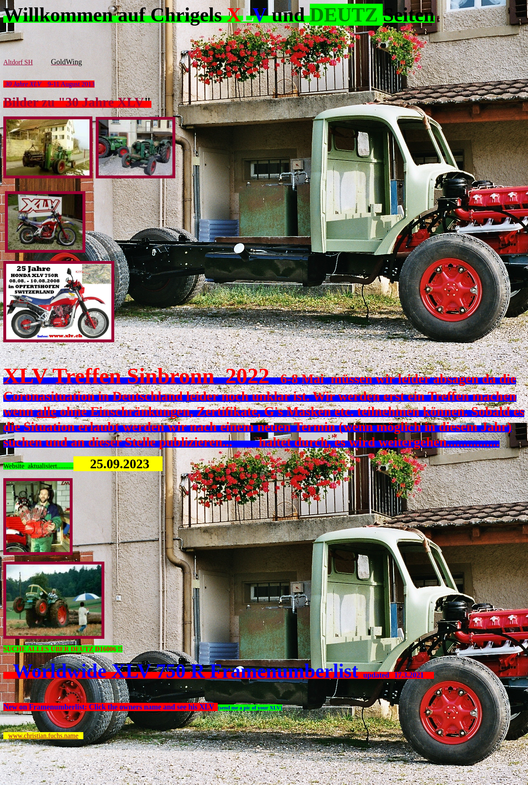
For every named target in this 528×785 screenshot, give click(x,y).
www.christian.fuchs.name (43, 735)
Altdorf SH (18, 62)
